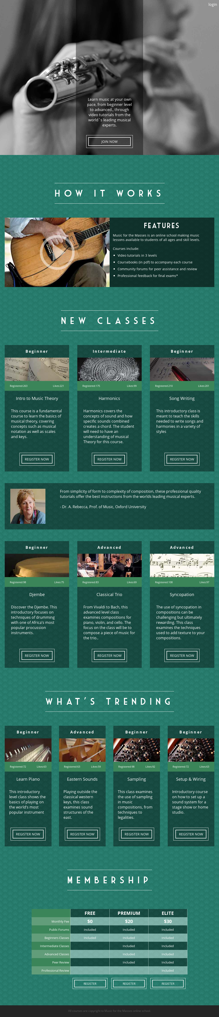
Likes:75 (59, 582)
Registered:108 (164, 582)
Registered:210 (164, 386)
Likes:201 (203, 386)
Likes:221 (58, 386)
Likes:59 (96, 766)
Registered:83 (90, 582)
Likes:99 (132, 386)
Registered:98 (18, 582)
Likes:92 (150, 766)
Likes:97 (204, 582)
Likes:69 (132, 582)
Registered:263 (18, 386)
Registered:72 (18, 766)
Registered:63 (72, 766)
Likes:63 (41, 766)
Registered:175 (91, 386)
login (212, 4)
